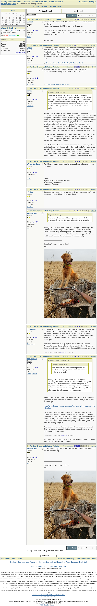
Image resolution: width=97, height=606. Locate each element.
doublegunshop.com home (19, 562)
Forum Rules (5, 559)
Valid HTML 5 (44, 605)
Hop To (29, 551)
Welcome (33, 562)
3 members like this (52, 63)
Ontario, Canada (32, 373)
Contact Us (61, 559)
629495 (93, 45)
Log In (92, 2)
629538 (93, 88)
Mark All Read (17, 559)
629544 (93, 189)
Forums (27, 2)
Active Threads (55, 6)
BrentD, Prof (68, 356)
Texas (29, 37)
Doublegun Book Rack (79, 562)
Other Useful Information (57, 566)
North (28, 228)
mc (71, 211)
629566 (93, 446)
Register (83, 2)
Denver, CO (30, 62)
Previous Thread (44, 11)
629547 (93, 211)
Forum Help (70, 559)
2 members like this (52, 84)
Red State (30, 207)
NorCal (29, 179)
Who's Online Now (8, 28)
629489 (93, 19)
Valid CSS (54, 605)
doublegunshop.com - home (11, 2)
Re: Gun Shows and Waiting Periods (46, 19)
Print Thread (31, 15)
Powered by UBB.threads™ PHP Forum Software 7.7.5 (48, 595)
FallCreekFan (68, 19)
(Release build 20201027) (48, 596)
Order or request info (38, 566)
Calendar (44, 6)
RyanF (70, 88)
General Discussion (39, 2)
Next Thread (79, 11)
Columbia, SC (31, 344)
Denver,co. (30, 106)
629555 (93, 326)
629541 (93, 161)
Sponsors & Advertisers (47, 562)
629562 (93, 356)
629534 (93, 67)
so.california (30, 84)
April (13, 10)
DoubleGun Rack (63, 562)
